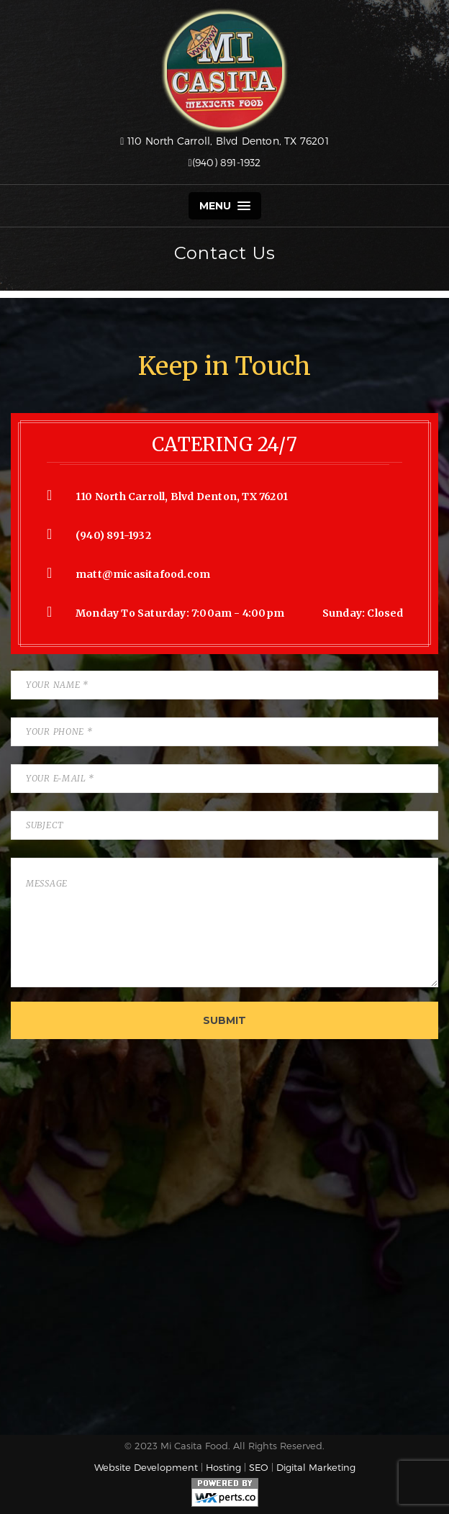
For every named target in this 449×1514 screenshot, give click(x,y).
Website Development (146, 1467)
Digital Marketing (315, 1467)
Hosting (223, 1467)
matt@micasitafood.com (143, 574)
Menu (224, 205)
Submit (224, 1020)
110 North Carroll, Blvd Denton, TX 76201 (224, 141)
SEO (258, 1467)
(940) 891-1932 (224, 162)
